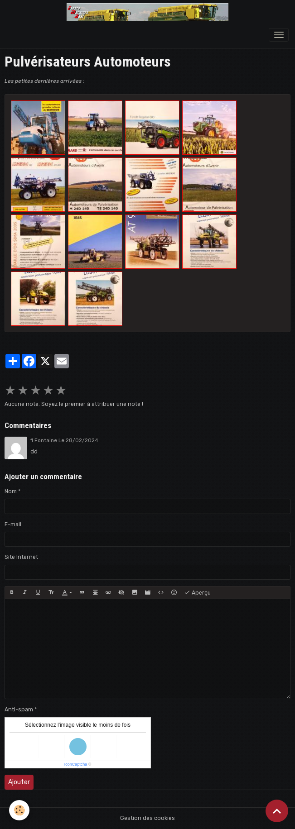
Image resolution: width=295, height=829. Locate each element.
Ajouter (19, 782)
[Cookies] (19, 810)
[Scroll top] (277, 811)
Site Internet (21, 557)
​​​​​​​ (152, 127)
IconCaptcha (75, 764)
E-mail (13, 524)
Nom (11, 491)
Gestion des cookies (147, 818)
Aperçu (197, 593)
